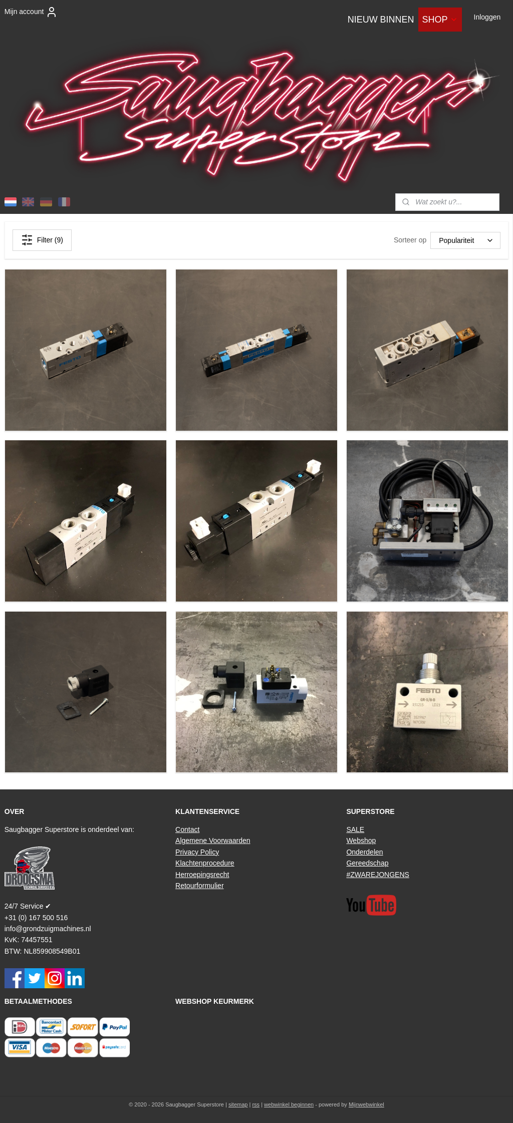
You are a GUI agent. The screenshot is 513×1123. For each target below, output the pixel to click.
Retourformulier (199, 886)
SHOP (440, 20)
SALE (355, 829)
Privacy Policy (197, 852)
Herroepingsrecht (202, 875)
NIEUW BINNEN (381, 20)
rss (256, 1104)
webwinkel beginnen (289, 1104)
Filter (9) (42, 240)
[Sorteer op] (465, 240)
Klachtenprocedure (204, 863)
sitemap (238, 1104)
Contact (187, 829)
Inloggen (487, 17)
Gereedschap (367, 863)
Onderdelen (364, 852)
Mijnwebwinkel (366, 1104)
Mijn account (31, 12)
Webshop (361, 840)
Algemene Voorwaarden (212, 840)
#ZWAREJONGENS (377, 875)
